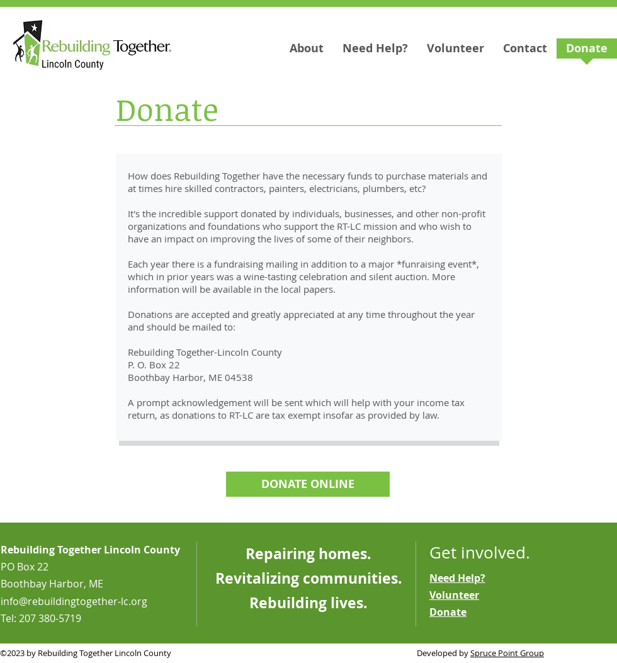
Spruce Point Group (507, 653)
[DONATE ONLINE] (308, 484)
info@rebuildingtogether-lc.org (74, 601)
